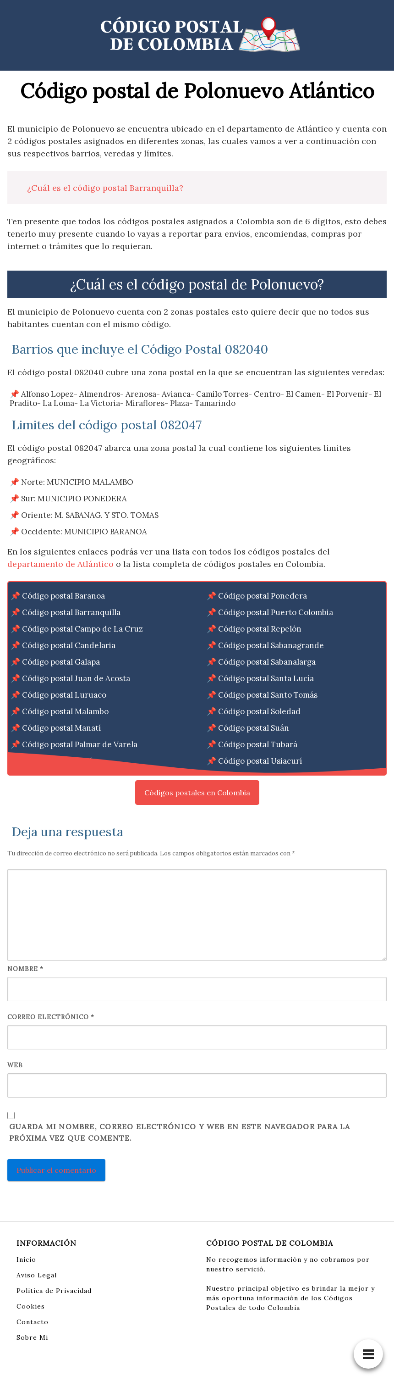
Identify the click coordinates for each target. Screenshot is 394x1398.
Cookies (30, 1306)
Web (15, 1065)
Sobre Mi (32, 1337)
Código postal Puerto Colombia (275, 612)
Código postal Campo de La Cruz (82, 629)
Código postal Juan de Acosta (76, 678)
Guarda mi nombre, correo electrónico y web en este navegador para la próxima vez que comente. (179, 1132)
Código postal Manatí (61, 728)
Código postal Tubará (257, 744)
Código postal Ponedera (262, 596)
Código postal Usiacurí (260, 761)
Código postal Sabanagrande (271, 645)
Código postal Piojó (57, 761)
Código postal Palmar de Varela (79, 744)
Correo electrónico (50, 1017)
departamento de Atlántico (60, 564)
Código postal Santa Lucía (266, 678)
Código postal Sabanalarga (267, 662)
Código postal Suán (253, 728)
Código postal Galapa (61, 662)
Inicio (26, 1259)
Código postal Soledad (259, 711)
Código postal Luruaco (64, 695)
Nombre (25, 969)
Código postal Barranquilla (71, 612)
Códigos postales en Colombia (197, 792)
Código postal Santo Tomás (267, 695)
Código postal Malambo (65, 711)
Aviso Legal (36, 1275)
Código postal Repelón (259, 629)
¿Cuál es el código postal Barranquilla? (105, 188)
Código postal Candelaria (68, 645)
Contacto (32, 1322)
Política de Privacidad (54, 1291)
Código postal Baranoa (63, 596)
